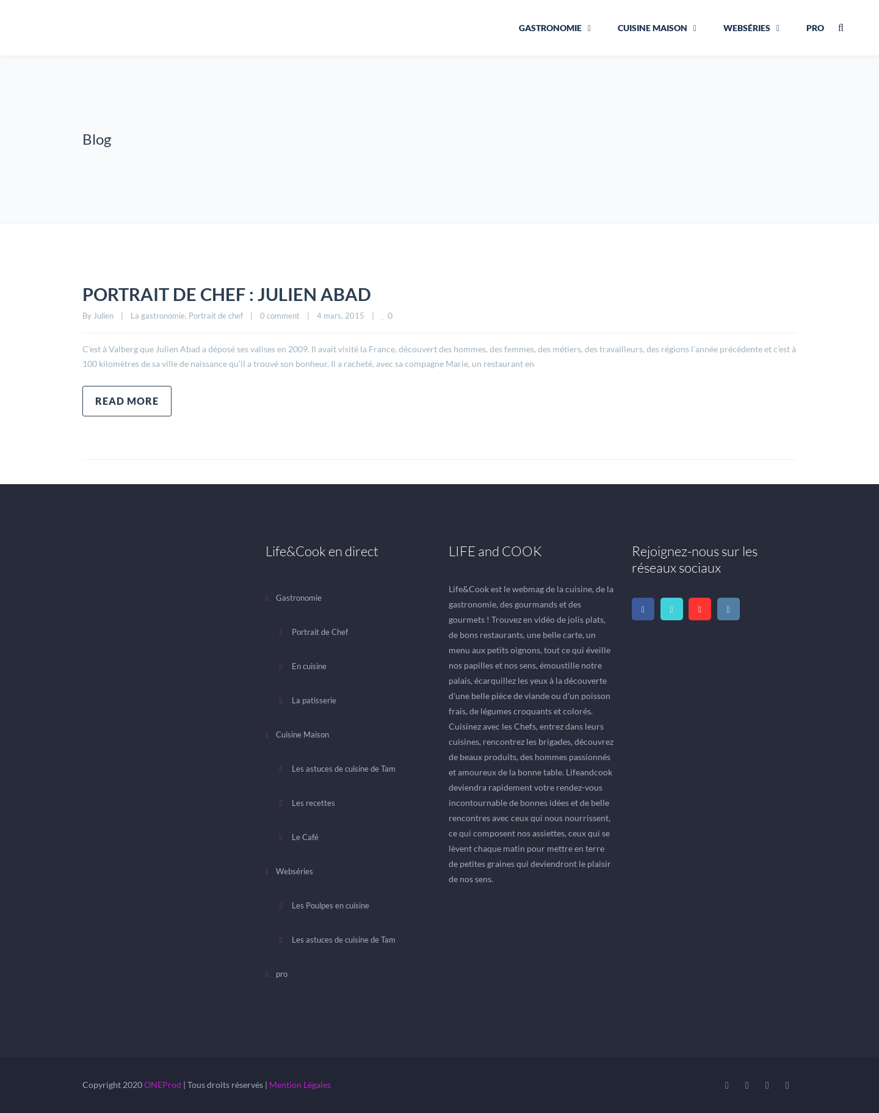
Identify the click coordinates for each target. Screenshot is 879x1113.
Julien (103, 316)
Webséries (746, 28)
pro (815, 28)
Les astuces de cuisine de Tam (344, 769)
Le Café (305, 837)
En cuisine (309, 666)
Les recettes (313, 803)
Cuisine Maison (652, 28)
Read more (127, 401)
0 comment (280, 316)
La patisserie (314, 700)
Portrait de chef (216, 316)
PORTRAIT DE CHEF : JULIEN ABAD (230, 294)
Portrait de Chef (320, 632)
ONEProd (162, 1084)
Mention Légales (300, 1084)
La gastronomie (158, 316)
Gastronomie (550, 28)
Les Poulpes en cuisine (330, 905)
